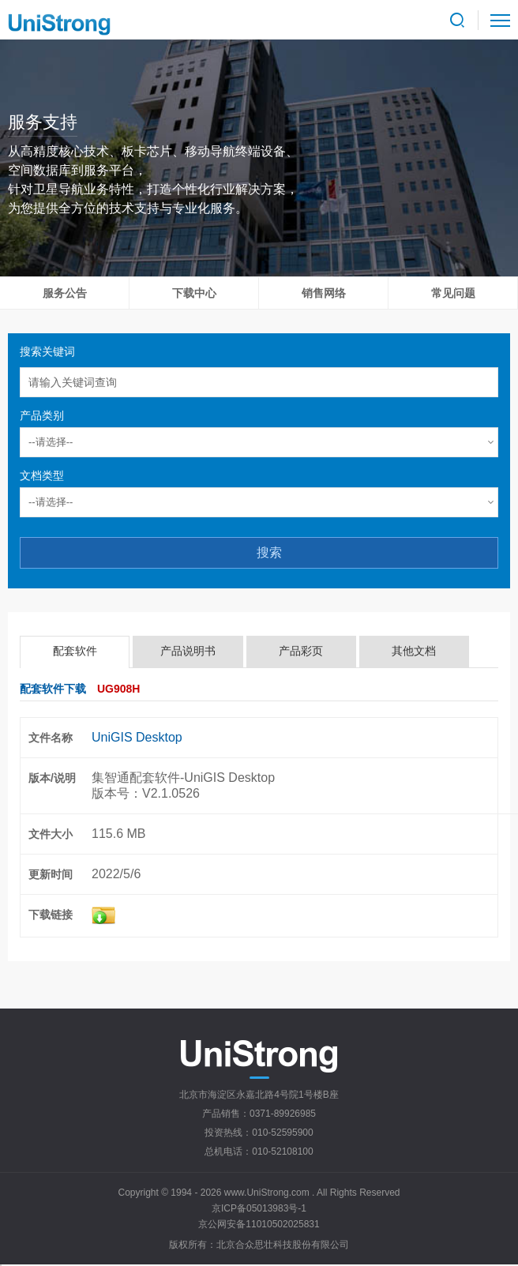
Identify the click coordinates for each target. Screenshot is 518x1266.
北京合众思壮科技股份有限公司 (282, 1244)
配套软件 (75, 650)
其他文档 (414, 650)
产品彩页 (301, 650)
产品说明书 (188, 650)
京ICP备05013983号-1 (259, 1208)
